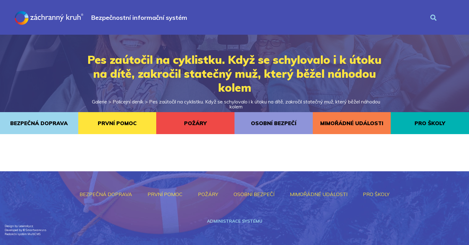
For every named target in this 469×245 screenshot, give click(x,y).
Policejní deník (128, 101)
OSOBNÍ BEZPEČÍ (273, 123)
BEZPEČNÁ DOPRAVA (39, 123)
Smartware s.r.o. (36, 230)
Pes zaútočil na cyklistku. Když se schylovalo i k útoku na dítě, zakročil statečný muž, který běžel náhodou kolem (264, 104)
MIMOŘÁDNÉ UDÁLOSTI (351, 123)
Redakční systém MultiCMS (23, 234)
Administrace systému (234, 221)
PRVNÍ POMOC (117, 123)
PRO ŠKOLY (430, 123)
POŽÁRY (195, 123)
